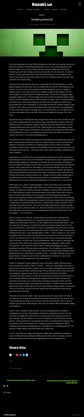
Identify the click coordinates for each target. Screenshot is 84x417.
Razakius (35, 25)
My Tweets (7, 393)
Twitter (46, 9)
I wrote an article (26, 70)
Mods (20, 369)
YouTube (63, 9)
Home (20, 9)
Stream (54, 9)
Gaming (42, 15)
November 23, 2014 (49, 25)
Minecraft (14, 369)
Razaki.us (42, 4)
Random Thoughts (33, 9)
